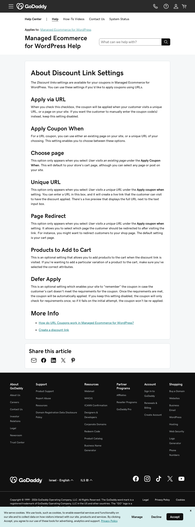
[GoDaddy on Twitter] (170, 481)
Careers (14, 402)
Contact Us (97, 18)
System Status (119, 18)
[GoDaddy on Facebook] (135, 481)
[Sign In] (175, 6)
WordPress (175, 417)
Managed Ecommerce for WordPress (65, 29)
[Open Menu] (9, 6)
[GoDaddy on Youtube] (181, 481)
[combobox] (130, 42)
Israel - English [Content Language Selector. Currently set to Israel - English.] (61, 480)
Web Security (176, 431)
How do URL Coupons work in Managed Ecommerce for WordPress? (86, 322)
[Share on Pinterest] (73, 360)
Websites (174, 398)
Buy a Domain (177, 391)
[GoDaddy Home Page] (26, 480)
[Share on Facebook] (44, 360)
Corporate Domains (95, 424)
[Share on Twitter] (63, 360)
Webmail (89, 391)
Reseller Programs (127, 402)
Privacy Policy (162, 499)
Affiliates (121, 395)
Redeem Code (92, 431)
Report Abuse (43, 398)
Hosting (173, 424)
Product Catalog (93, 438)
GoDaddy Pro (124, 409)
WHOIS (88, 398)
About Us (15, 395)
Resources (41, 405)
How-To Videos (73, 18)
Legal (13, 428)
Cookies (180, 499)
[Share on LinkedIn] (53, 360)
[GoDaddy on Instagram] (147, 481)
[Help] (166, 6)
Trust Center (17, 442)
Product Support (45, 391)
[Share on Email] (34, 360)
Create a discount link (54, 329)
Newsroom (16, 435)
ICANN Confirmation (95, 405)
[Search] (166, 42)
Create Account (153, 415)
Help (55, 18)
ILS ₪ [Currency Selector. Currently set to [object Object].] (87, 480)
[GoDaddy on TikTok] (158, 481)
